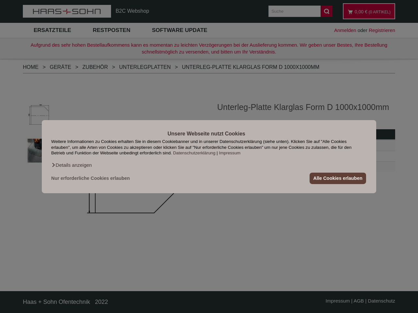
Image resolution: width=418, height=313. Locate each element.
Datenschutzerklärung (194, 152)
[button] (71, 164)
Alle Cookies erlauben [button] (337, 178)
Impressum (230, 152)
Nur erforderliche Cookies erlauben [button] (90, 178)
